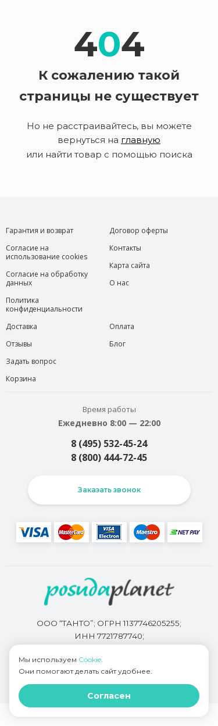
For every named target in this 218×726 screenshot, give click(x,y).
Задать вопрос (31, 361)
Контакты (125, 248)
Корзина (21, 378)
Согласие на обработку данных (47, 278)
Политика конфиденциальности (44, 304)
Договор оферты (138, 230)
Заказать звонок (109, 489)
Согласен (109, 696)
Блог (117, 343)
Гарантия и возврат (39, 230)
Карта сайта (129, 265)
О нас (119, 282)
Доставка (21, 326)
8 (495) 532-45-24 (109, 443)
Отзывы (19, 343)
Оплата (121, 326)
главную (140, 139)
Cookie (89, 659)
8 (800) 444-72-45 (109, 457)
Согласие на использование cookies (46, 252)
